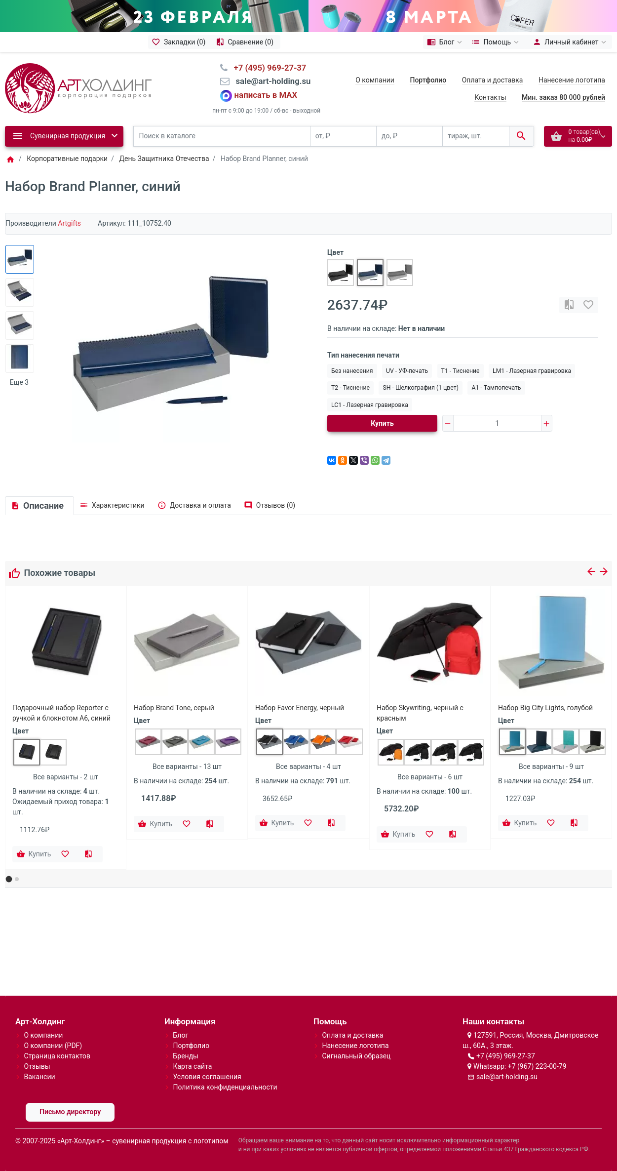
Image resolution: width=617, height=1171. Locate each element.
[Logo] (78, 87)
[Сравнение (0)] (246, 42)
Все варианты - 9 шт (551, 766)
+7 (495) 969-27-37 (505, 1056)
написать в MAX (266, 95)
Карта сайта (192, 1066)
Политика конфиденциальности (225, 1087)
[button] (9, 879)
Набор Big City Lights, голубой (545, 708)
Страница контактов (57, 1056)
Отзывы (37, 1066)
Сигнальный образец (356, 1056)
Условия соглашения (207, 1077)
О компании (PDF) (53, 1046)
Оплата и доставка (492, 80)
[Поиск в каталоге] (221, 136)
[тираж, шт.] (475, 136)
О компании (374, 80)
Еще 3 (19, 382)
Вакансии (39, 1077)
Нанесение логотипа (572, 80)
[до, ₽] (409, 136)
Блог (180, 1035)
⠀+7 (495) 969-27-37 (267, 68)
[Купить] (34, 854)
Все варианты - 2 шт (65, 777)
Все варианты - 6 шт (430, 777)
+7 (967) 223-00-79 (537, 1066)
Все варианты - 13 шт (187, 766)
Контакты (490, 97)
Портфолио (191, 1046)
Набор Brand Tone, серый (174, 708)
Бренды (185, 1056)
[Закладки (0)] (180, 42)
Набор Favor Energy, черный (299, 708)
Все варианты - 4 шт (308, 766)
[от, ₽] (343, 136)
